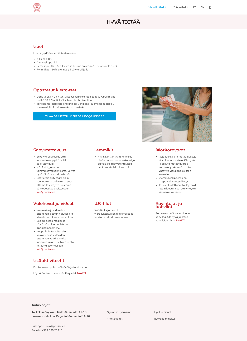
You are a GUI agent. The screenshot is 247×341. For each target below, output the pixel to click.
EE (194, 7)
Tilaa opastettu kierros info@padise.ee (74, 116)
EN (202, 7)
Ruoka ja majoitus (164, 318)
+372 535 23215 (52, 330)
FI (210, 7)
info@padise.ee (46, 192)
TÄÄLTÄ (181, 220)
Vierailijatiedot (157, 7)
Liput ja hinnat (162, 312)
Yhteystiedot (180, 7)
